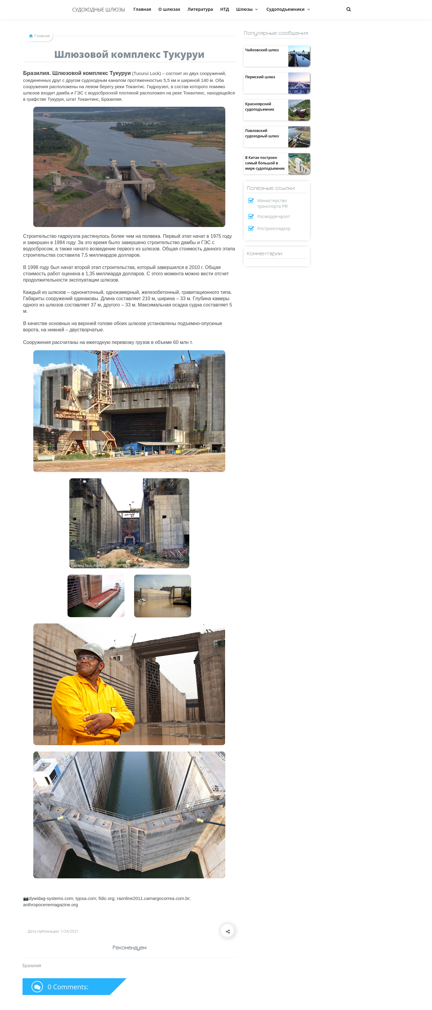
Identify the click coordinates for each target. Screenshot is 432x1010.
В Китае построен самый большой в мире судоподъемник (265, 163)
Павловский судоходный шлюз (262, 133)
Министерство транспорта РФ (272, 203)
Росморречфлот (273, 216)
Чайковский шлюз (262, 49)
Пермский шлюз (260, 76)
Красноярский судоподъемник (259, 106)
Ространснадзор (274, 228)
